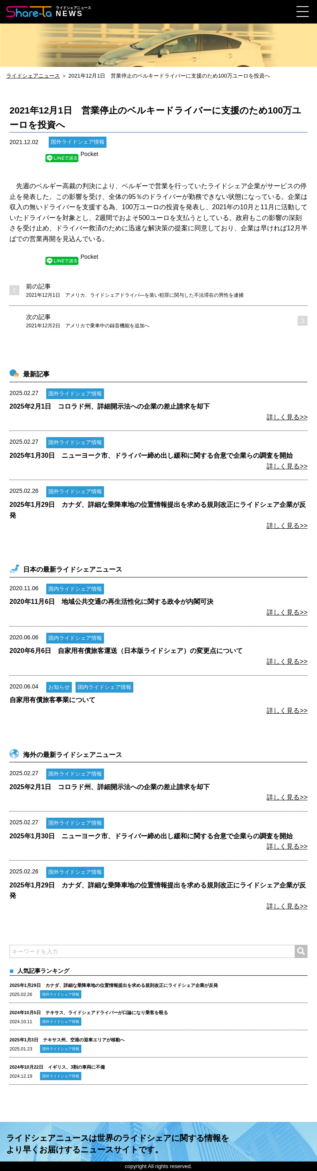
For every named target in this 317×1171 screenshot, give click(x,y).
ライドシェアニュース (33, 76)
